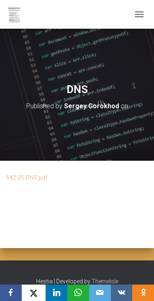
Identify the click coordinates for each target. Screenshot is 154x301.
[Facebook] (11, 293)
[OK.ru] (143, 293)
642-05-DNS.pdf (26, 177)
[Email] (100, 293)
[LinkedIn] (56, 293)
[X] (34, 293)
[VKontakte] (122, 293)
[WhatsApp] (78, 293)
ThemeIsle (105, 281)
